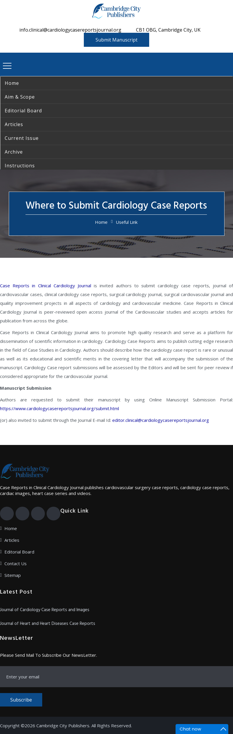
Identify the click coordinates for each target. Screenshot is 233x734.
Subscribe (21, 700)
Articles (11, 540)
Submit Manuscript (116, 40)
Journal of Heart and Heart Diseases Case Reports (47, 623)
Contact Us (15, 563)
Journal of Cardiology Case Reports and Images (44, 609)
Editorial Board (19, 552)
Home (101, 222)
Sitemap (12, 575)
